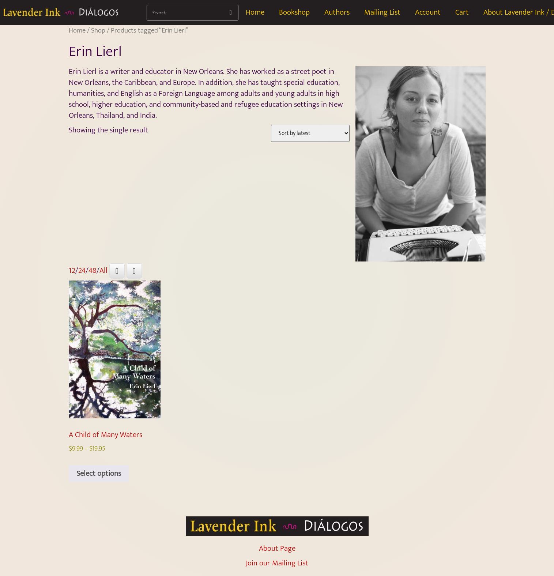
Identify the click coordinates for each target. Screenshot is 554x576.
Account (428, 12)
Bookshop (294, 12)
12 (72, 270)
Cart (462, 12)
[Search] (230, 12)
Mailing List (382, 12)
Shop (98, 30)
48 (92, 270)
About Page (277, 548)
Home (255, 12)
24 (82, 270)
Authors (337, 12)
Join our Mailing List (277, 563)
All (103, 270)
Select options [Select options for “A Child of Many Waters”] (98, 473)
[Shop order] (310, 133)
